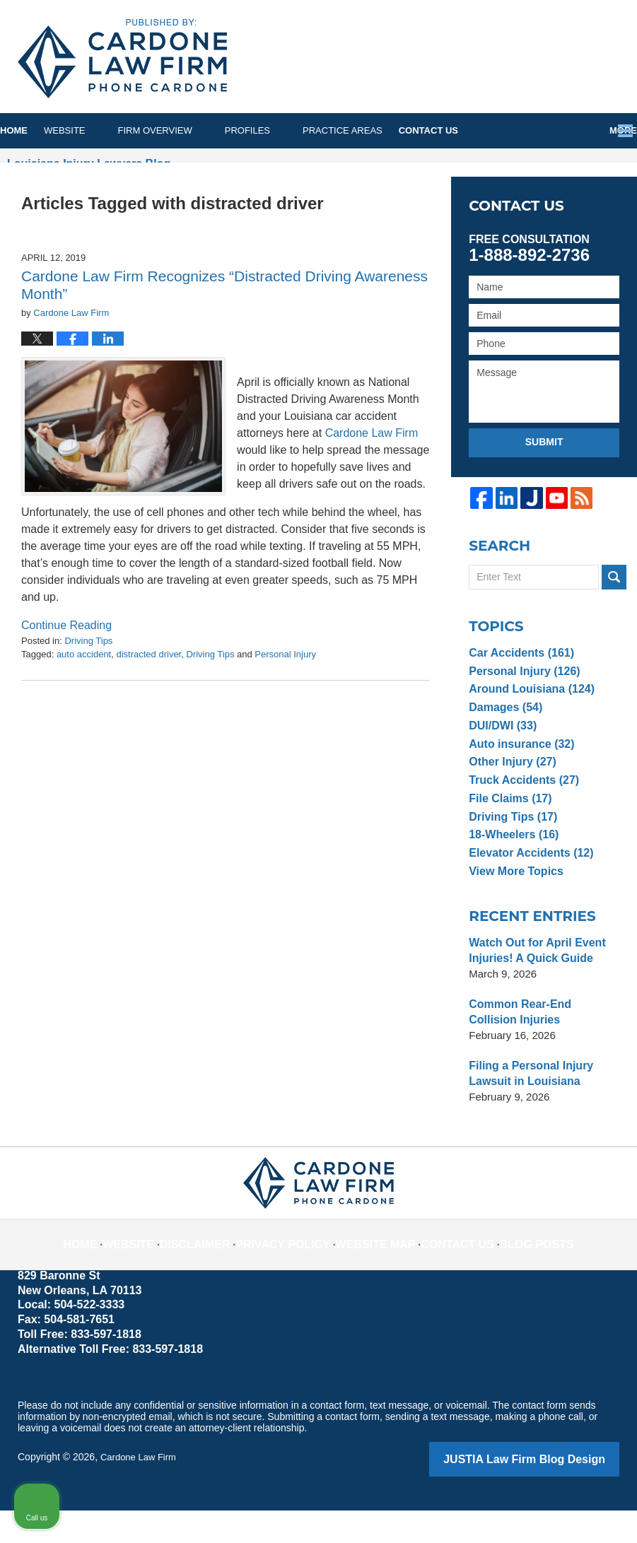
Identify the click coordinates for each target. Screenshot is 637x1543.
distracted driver (148, 693)
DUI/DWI (500, 760)
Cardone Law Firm (141, 1491)
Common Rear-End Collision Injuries (540, 1046)
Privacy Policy (294, 1267)
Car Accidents (518, 687)
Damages (503, 742)
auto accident (84, 693)
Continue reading (66, 660)
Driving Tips (88, 680)
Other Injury (510, 796)
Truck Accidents (520, 815)
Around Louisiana (528, 723)
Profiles (280, 130)
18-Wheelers (511, 869)
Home (30, 130)
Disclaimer (218, 1267)
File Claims (508, 833)
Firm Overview (188, 130)
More (607, 130)
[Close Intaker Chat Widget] (590, 1091)
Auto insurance (518, 778)
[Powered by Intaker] (516, 1513)
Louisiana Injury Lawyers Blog (122, 58)
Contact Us (477, 130)
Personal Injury (285, 693)
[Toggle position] (560, 1091)
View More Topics (513, 906)
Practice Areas (375, 130)
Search (614, 611)
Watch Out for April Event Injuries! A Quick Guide (533, 985)
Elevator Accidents (527, 887)
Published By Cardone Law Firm (500, 61)
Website (97, 130)
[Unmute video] (386, 1091)
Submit (544, 476)
